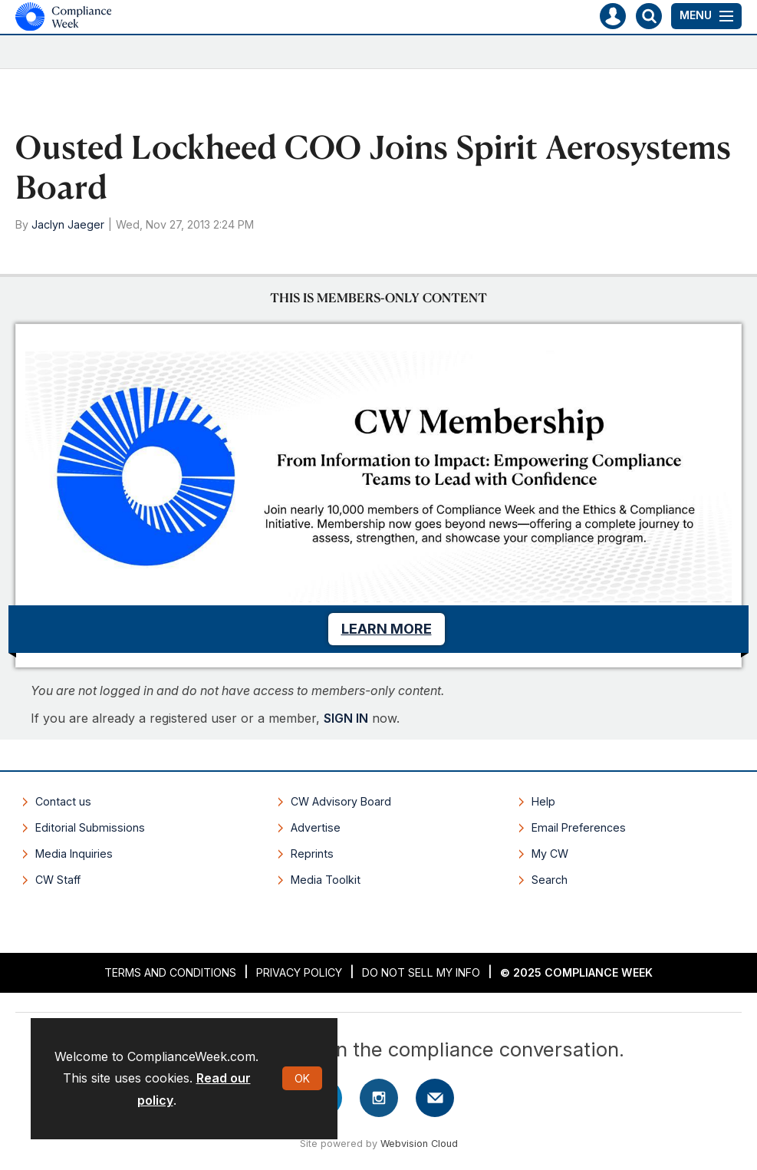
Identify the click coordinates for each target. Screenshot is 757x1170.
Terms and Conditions (170, 972)
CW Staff (58, 879)
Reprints (312, 853)
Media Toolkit (325, 879)
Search (550, 879)
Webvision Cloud (419, 1143)
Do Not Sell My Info (421, 972)
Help (543, 801)
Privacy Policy (299, 972)
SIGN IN (346, 718)
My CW (550, 853)
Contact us (63, 801)
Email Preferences (579, 827)
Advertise (316, 827)
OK (302, 1078)
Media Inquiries (74, 853)
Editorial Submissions (90, 827)
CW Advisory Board (341, 801)
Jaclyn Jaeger (67, 224)
